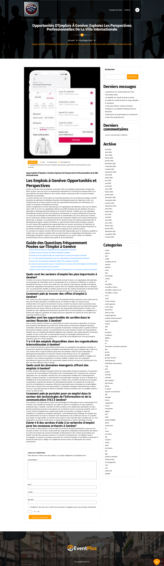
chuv (107, 296)
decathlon (109, 310)
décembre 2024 (110, 197)
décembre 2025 (110, 163)
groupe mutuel (110, 358)
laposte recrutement (112, 392)
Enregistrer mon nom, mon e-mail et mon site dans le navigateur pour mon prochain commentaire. (63, 507)
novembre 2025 (110, 166)
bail (106, 273)
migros (107, 411)
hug (106, 366)
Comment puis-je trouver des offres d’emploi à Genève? (50, 253)
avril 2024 (108, 220)
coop (107, 298)
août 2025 (108, 175)
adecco (107, 253)
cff (106, 281)
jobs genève (62, 165)
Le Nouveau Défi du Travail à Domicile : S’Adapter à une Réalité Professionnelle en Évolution (120, 109)
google (107, 355)
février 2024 (109, 226)
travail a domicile (111, 457)
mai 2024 (108, 217)
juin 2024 (108, 214)
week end (108, 471)
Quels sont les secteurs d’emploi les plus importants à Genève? (53, 250)
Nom (30, 484)
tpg (106, 454)
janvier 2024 (109, 228)
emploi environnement (113, 318)
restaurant (109, 426)
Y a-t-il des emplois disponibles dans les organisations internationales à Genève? (59, 258)
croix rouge (109, 307)
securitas (108, 434)
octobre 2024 (109, 203)
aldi (106, 256)
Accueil (71, 40)
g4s (106, 349)
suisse (107, 442)
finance (48, 165)
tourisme (31, 167)
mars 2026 (108, 155)
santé (88, 165)
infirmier (108, 375)
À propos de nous (115, 10)
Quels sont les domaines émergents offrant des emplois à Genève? (54, 261)
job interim (109, 383)
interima (108, 377)
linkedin (108, 397)
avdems (108, 267)
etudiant (108, 332)
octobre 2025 (109, 169)
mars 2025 (108, 189)
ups (106, 468)
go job (107, 352)
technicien (109, 448)
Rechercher (110, 69)
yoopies (107, 474)
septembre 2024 (110, 206)
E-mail (30, 492)
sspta (43, 162)
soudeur (108, 440)
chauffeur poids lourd (113, 290)
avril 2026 (108, 152)
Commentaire (33, 460)
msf (106, 414)
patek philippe (110, 420)
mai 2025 (108, 183)
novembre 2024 (110, 200)
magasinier (109, 403)
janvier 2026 (109, 161)
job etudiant (109, 380)
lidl (106, 394)
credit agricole (110, 304)
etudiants (108, 335)
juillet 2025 (109, 178)
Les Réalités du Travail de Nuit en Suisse (119, 97)
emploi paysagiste (111, 321)
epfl (106, 327)
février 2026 (109, 158)
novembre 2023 (110, 234)
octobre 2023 (109, 237)
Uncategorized (85, 40)
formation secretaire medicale (116, 346)
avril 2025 (108, 186)
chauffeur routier (111, 293)
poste (107, 423)
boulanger (109, 276)
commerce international (37, 165)
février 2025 (109, 192)
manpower (109, 409)
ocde (106, 417)
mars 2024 (108, 223)
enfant (107, 324)
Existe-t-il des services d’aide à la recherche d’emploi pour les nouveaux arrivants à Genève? (63, 269)
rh (106, 428)
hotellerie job (110, 361)
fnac (106, 341)
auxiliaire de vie (110, 262)
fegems (107, 338)
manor (107, 406)
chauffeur (108, 284)
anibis (107, 259)
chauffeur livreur (111, 287)
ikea (106, 369)
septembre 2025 (110, 172)
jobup (107, 386)
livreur (107, 400)
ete (106, 329)
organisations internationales (76, 165)
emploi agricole (110, 315)
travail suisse (109, 459)
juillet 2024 (109, 212)
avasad (107, 264)
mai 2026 (108, 149)
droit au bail (109, 313)
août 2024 (108, 209)
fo (105, 344)
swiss (107, 445)
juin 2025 (108, 180)
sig (106, 437)
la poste (108, 389)
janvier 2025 (109, 195)
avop (107, 270)
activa (107, 250)
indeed (107, 372)
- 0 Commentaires (51, 162)
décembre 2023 (110, 231)
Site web (30, 499)
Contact (127, 10)
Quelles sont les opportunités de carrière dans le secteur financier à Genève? (58, 255)
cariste (107, 279)
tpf (106, 451)
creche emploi (110, 301)
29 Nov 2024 (33, 162)
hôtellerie (54, 165)
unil (106, 465)
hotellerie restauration (113, 363)
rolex (107, 431)
